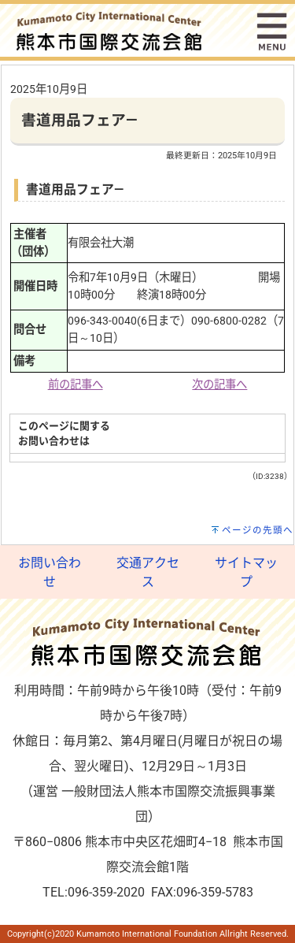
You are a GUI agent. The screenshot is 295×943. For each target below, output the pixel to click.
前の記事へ (75, 385)
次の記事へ (219, 385)
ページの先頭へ (257, 530)
